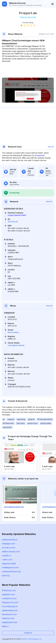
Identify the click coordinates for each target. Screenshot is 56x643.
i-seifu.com (7, 559)
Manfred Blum (13, 332)
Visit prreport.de (28, 17)
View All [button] (51, 147)
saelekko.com (8, 594)
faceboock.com (9, 614)
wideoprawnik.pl (9, 539)
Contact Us (28, 633)
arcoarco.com (8, 547)
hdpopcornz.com (10, 602)
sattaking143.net (9, 622)
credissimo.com (9, 598)
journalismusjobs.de (14, 507)
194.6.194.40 (13, 222)
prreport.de (39, 155)
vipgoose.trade (9, 563)
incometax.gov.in (10, 606)
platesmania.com (10, 610)
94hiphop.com (9, 590)
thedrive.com (8, 618)
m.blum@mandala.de (16, 345)
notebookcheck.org (11, 571)
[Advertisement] (28, 70)
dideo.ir (5, 626)
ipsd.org (5, 575)
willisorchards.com (10, 551)
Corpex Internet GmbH (17, 215)
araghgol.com (8, 543)
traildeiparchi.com (10, 567)
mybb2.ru (6, 555)
